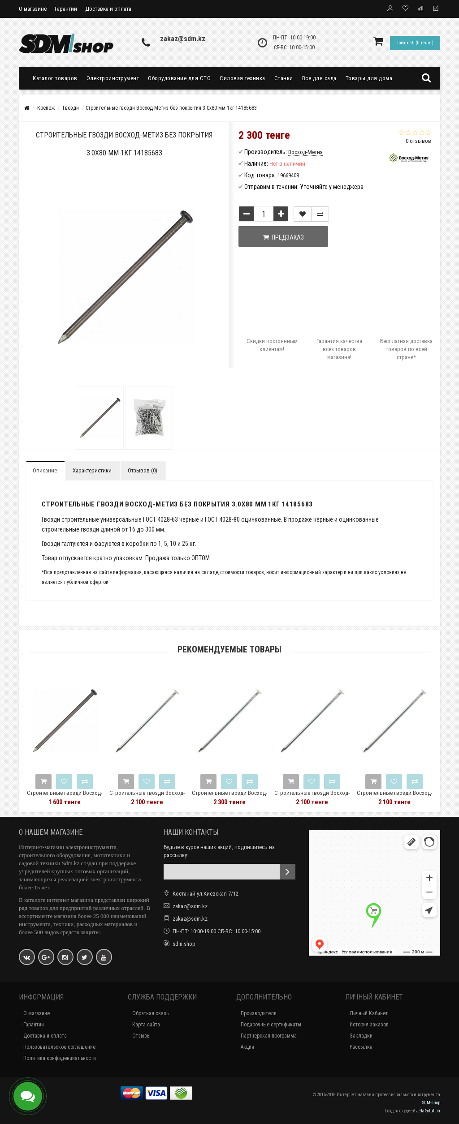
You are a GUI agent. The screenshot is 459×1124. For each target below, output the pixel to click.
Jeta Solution (428, 1110)
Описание (45, 470)
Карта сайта (146, 1024)
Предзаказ (283, 237)
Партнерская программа (269, 1036)
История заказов (369, 1024)
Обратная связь (150, 1013)
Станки (283, 78)
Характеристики (92, 470)
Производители (259, 1013)
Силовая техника (242, 78)
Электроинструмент (113, 78)
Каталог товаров (55, 78)
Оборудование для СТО (179, 78)
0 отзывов (418, 140)
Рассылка (361, 1047)
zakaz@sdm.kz (182, 38)
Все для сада (319, 78)
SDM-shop (431, 1102)
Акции (247, 1047)
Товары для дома (369, 78)
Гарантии (66, 8)
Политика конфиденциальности (59, 1058)
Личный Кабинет (369, 1013)
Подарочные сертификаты (271, 1024)
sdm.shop (184, 943)
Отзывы (141, 1036)
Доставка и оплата (108, 8)
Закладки (361, 1036)
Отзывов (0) (142, 470)
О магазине (33, 8)
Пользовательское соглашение (59, 1047)
